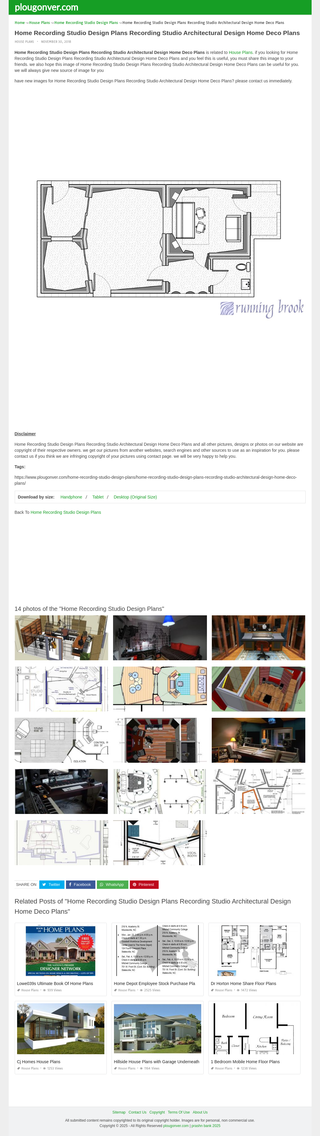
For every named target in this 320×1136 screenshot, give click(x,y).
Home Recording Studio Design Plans (66, 512)
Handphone (71, 497)
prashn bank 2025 (206, 1126)
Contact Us (137, 1112)
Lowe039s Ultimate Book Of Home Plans (55, 983)
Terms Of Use (179, 1112)
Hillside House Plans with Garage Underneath (156, 1061)
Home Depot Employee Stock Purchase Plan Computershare (171, 983)
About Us (200, 1112)
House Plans (24, 42)
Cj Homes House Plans (39, 1061)
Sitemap (119, 1112)
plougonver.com (46, 6)
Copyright (157, 1112)
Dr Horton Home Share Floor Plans (243, 983)
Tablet (97, 497)
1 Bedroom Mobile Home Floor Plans (245, 1061)
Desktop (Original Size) (135, 497)
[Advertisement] (160, 130)
